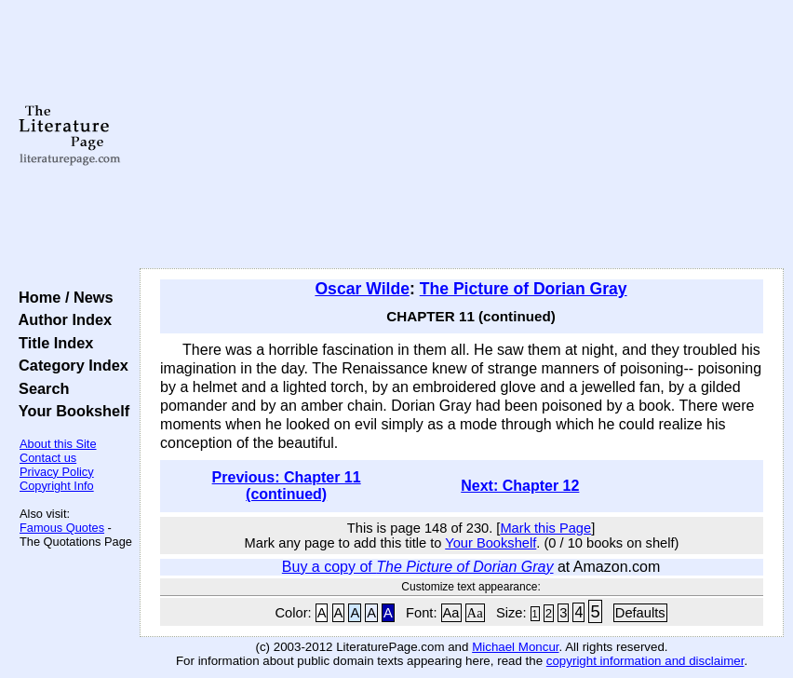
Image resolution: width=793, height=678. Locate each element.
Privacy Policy (57, 472)
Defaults (640, 612)
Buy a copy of (418, 567)
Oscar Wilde (362, 288)
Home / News (62, 297)
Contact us (48, 458)
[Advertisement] (461, 135)
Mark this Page (545, 528)
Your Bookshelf (69, 410)
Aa (451, 612)
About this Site (58, 444)
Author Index (61, 319)
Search (39, 388)
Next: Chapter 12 (520, 486)
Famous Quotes (62, 528)
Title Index (51, 342)
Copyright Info (57, 486)
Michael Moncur (515, 647)
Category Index (69, 365)
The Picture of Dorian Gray (523, 288)
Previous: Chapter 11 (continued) (286, 485)
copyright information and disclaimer (645, 661)
